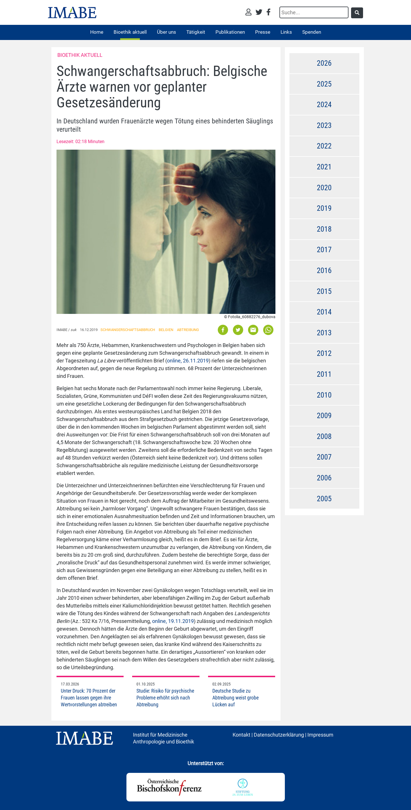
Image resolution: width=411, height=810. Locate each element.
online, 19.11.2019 (173, 621)
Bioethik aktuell (130, 32)
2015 (324, 291)
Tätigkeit (195, 32)
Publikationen (230, 32)
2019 (324, 208)
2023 (324, 125)
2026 (324, 63)
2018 (324, 229)
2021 (324, 167)
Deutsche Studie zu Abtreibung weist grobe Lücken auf (235, 697)
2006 (324, 478)
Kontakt (241, 735)
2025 (324, 84)
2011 (324, 374)
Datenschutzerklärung (279, 735)
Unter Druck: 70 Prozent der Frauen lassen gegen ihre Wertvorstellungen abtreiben (89, 697)
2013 (324, 332)
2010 (324, 395)
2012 (324, 353)
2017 (324, 249)
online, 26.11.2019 (188, 361)
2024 (324, 104)
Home (96, 32)
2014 (324, 312)
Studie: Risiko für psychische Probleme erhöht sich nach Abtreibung (165, 697)
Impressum (320, 735)
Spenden (311, 32)
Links (286, 32)
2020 (324, 187)
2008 (324, 436)
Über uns (166, 32)
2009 (324, 415)
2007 (324, 457)
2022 (324, 146)
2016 (324, 270)
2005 (324, 498)
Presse (262, 32)
